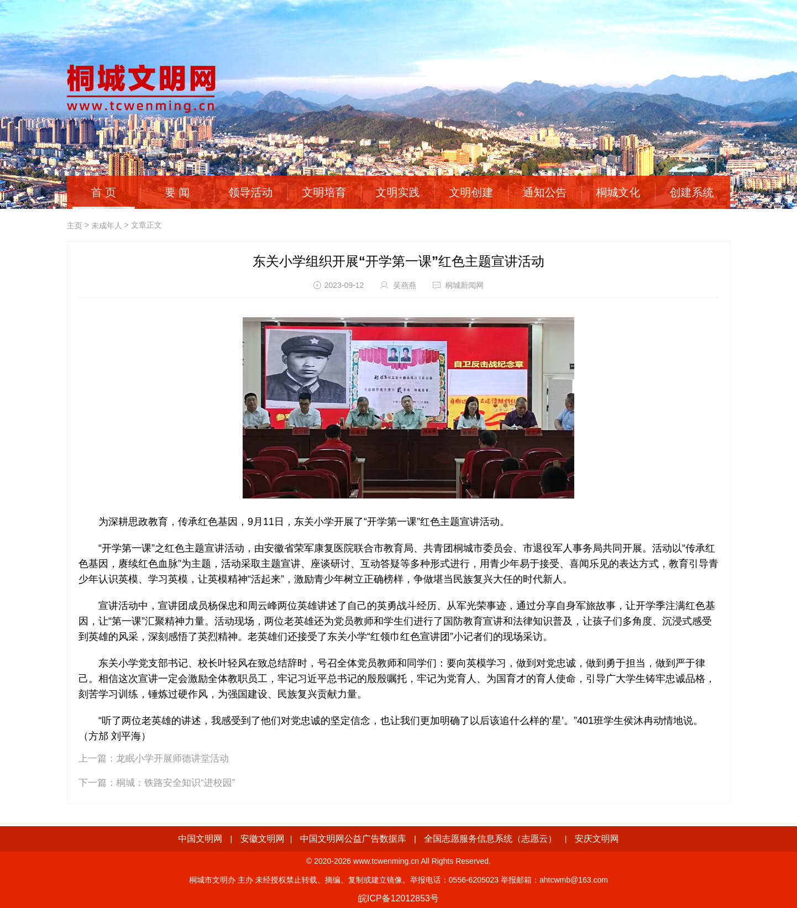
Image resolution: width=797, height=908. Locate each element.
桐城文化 (618, 192)
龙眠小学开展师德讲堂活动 (172, 758)
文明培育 (324, 192)
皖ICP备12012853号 (398, 898)
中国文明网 (200, 838)
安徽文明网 (262, 838)
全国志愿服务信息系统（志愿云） (490, 838)
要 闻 (177, 192)
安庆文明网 (597, 838)
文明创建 (471, 192)
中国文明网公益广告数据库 (353, 838)
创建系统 (692, 192)
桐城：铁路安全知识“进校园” (175, 783)
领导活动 (251, 192)
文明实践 (398, 192)
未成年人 (106, 225)
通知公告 (545, 192)
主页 (74, 225)
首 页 (104, 192)
